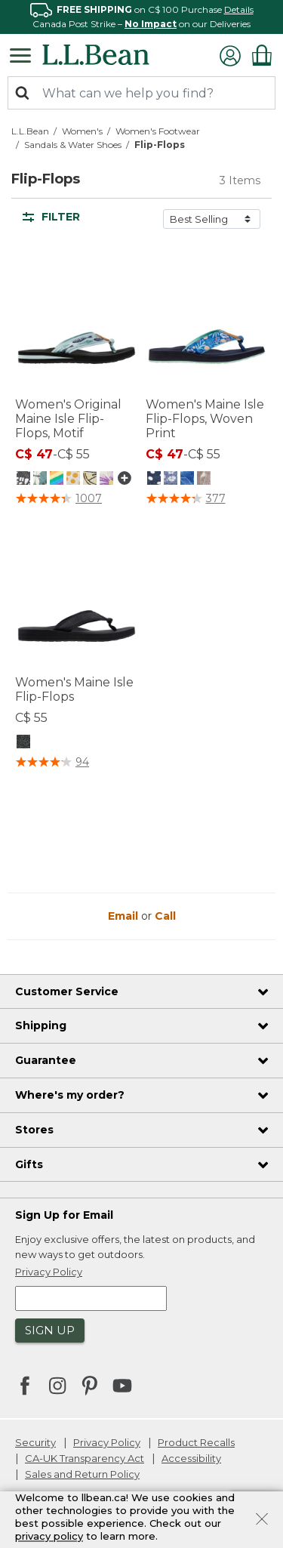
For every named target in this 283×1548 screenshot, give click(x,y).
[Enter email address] (91, 1298)
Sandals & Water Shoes (73, 144)
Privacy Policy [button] (48, 1272)
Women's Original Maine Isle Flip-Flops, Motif (68, 418)
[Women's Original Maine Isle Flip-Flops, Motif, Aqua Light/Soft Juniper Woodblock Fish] (73, 477)
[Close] (262, 1518)
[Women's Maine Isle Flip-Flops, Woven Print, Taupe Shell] (203, 477)
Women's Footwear (157, 131)
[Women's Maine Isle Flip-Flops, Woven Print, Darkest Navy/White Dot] (154, 477)
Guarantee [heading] (45, 1060)
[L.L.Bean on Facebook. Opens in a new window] (25, 1387)
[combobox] (141, 92)
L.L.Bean (30, 131)
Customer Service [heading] (66, 991)
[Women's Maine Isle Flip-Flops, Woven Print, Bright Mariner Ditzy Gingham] (170, 477)
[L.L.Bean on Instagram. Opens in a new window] (57, 1387)
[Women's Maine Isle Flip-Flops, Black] (23, 740)
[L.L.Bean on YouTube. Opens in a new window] (122, 1384)
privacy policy (49, 1536)
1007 (88, 498)
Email (124, 916)
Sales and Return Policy (82, 1474)
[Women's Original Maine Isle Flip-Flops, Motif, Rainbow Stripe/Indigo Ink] (56, 477)
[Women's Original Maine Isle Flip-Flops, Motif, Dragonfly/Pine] (40, 477)
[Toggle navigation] (24, 54)
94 (82, 762)
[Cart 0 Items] (262, 55)
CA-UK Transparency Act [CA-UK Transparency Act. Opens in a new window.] (84, 1458)
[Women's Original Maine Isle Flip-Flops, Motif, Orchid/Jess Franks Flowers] (106, 477)
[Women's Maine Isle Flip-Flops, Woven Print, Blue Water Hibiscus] (187, 477)
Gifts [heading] (29, 1164)
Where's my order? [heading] (70, 1095)
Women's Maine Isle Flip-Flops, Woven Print (205, 418)
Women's (82, 131)
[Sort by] (211, 219)
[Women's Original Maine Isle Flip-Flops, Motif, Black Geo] (23, 477)
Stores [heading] (34, 1129)
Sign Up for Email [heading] (64, 1215)
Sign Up (50, 1330)
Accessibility (191, 1458)
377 (216, 498)
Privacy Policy (106, 1442)
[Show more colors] (123, 478)
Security (35, 1442)
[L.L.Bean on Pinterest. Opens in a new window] (90, 1387)
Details (239, 9)
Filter (51, 217)
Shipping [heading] (40, 1025)
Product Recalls (196, 1442)
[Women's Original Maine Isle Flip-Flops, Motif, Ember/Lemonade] (90, 477)
